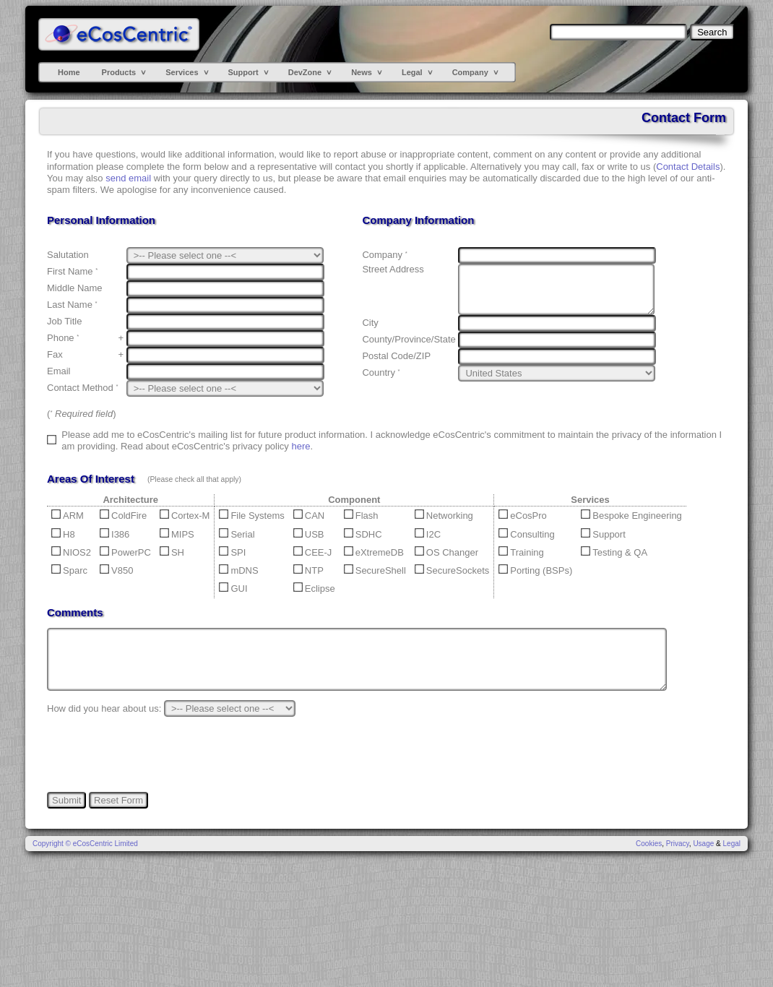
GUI (233, 588)
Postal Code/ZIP (396, 355)
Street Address (392, 269)
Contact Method (82, 387)
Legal (412, 72)
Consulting (526, 534)
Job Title (64, 321)
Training (520, 552)
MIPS (177, 534)
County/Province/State (408, 339)
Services (181, 72)
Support (243, 72)
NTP (308, 570)
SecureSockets (452, 570)
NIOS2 (71, 552)
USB (308, 534)
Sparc (69, 570)
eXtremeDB (374, 552)
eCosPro (522, 515)
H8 (63, 534)
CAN (308, 515)
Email (59, 371)
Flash (361, 515)
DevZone (304, 72)
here (300, 446)
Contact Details (688, 166)
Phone (63, 337)
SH (172, 552)
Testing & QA (614, 552)
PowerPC (125, 552)
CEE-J (312, 552)
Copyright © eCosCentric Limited (85, 844)
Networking (444, 515)
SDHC (363, 534)
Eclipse (314, 588)
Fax (55, 354)
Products (119, 72)
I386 (114, 534)
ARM (67, 515)
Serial (236, 534)
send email (128, 178)
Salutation (68, 254)
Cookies (649, 844)
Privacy (677, 844)
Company (470, 72)
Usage (703, 844)
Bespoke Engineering (631, 515)
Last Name (72, 304)
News (361, 72)
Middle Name (75, 288)
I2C (428, 534)
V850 (116, 570)
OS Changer (446, 552)
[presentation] (157, 754)
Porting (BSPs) (535, 570)
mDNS (238, 570)
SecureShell (375, 570)
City (370, 322)
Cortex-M (185, 515)
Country (381, 372)
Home (69, 72)
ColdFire (123, 515)
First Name (72, 271)
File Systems (251, 515)
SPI (232, 552)
